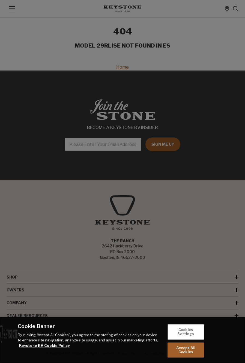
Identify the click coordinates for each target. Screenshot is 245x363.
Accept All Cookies (185, 350)
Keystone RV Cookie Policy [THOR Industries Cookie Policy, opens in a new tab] (44, 345)
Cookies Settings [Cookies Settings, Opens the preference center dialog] (185, 331)
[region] (122, 340)
